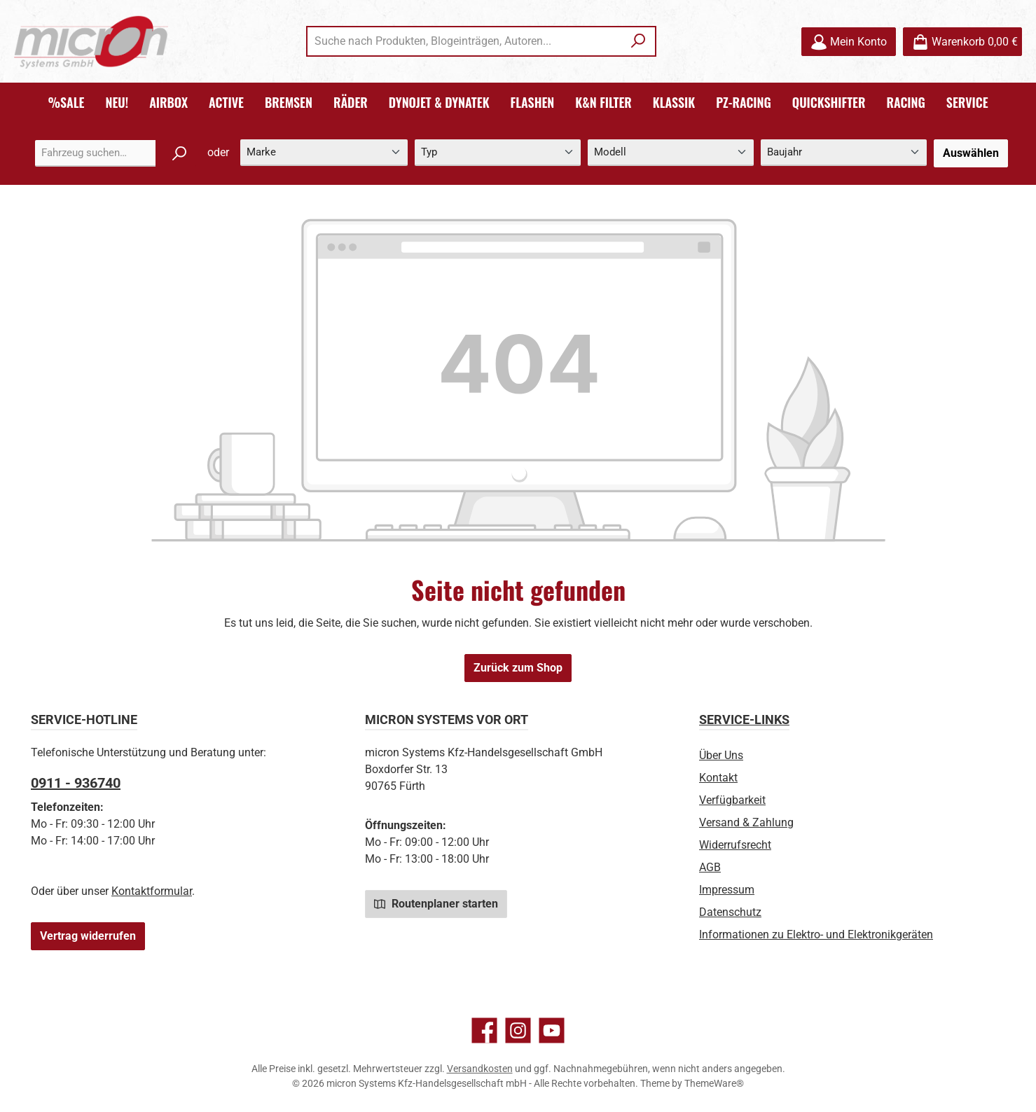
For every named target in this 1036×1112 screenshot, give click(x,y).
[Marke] (324, 153)
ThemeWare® (714, 1083)
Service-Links (744, 719)
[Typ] (498, 153)
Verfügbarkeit (732, 800)
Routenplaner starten (436, 903)
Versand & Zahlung (746, 822)
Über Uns (721, 755)
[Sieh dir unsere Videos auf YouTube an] (551, 1030)
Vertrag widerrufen (88, 936)
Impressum (726, 889)
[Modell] (671, 153)
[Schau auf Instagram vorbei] (518, 1030)
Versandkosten (480, 1068)
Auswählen (971, 153)
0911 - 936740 (75, 782)
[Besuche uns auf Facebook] (484, 1030)
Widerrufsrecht (735, 845)
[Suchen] (638, 41)
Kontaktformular (151, 891)
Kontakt (718, 777)
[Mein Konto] (848, 41)
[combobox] (465, 41)
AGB (710, 867)
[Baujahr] (844, 153)
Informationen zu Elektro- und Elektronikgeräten (816, 934)
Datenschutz (730, 912)
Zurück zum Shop (518, 667)
